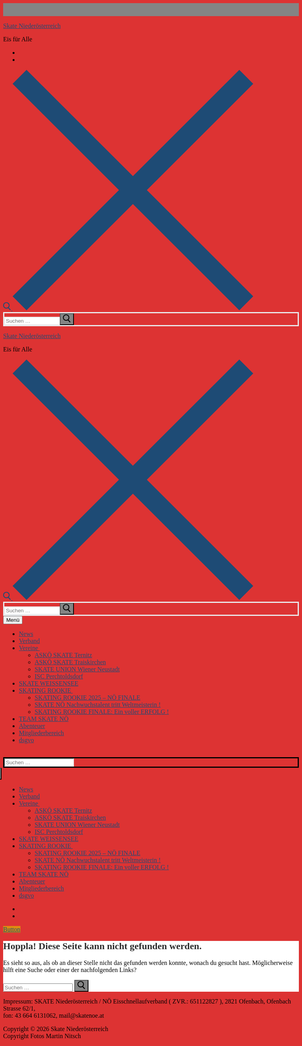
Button (11, 929)
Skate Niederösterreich (32, 25)
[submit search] (67, 319)
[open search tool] (128, 308)
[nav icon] (12, 620)
